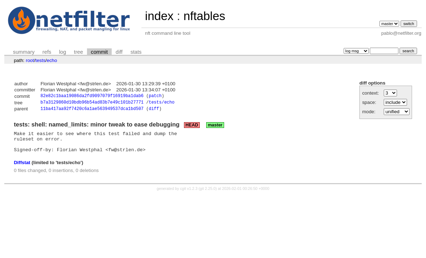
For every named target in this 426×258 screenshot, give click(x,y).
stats (135, 52)
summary (23, 52)
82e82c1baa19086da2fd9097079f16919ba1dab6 (92, 97)
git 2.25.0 (208, 194)
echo (52, 60)
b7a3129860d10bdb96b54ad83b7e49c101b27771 (92, 103)
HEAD (191, 126)
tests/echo (161, 103)
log (62, 52)
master (215, 126)
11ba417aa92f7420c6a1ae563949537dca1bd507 (92, 111)
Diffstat (22, 168)
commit (99, 52)
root (30, 60)
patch (155, 97)
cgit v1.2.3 (189, 194)
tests (40, 60)
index (159, 16)
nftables (204, 16)
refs (47, 52)
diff (119, 52)
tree (78, 52)
